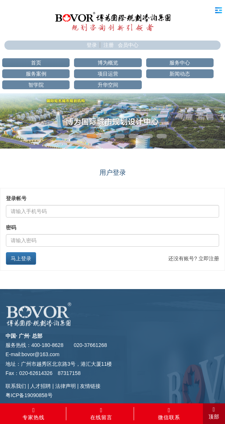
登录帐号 (16, 198)
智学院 (36, 85)
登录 (92, 45)
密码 (11, 227)
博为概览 (108, 63)
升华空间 (108, 85)
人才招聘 (40, 386)
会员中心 (128, 45)
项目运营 (108, 74)
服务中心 (179, 63)
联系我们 (16, 386)
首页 (36, 63)
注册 (108, 45)
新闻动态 (179, 74)
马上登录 (21, 258)
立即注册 (208, 258)
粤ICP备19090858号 (29, 395)
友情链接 (90, 386)
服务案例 (36, 74)
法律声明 (65, 386)
